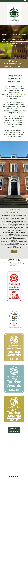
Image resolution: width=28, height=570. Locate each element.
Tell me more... (14, 251)
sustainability (21, 95)
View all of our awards (14, 429)
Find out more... (14, 476)
